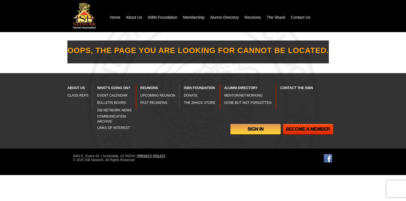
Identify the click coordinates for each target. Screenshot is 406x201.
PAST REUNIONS (153, 103)
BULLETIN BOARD (111, 103)
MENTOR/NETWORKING (243, 95)
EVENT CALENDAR (112, 95)
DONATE (190, 95)
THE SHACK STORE (199, 103)
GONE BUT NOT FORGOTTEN (248, 103)
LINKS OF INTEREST (113, 128)
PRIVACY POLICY (151, 156)
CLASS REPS (77, 95)
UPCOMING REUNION (157, 95)
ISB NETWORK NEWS (114, 110)
